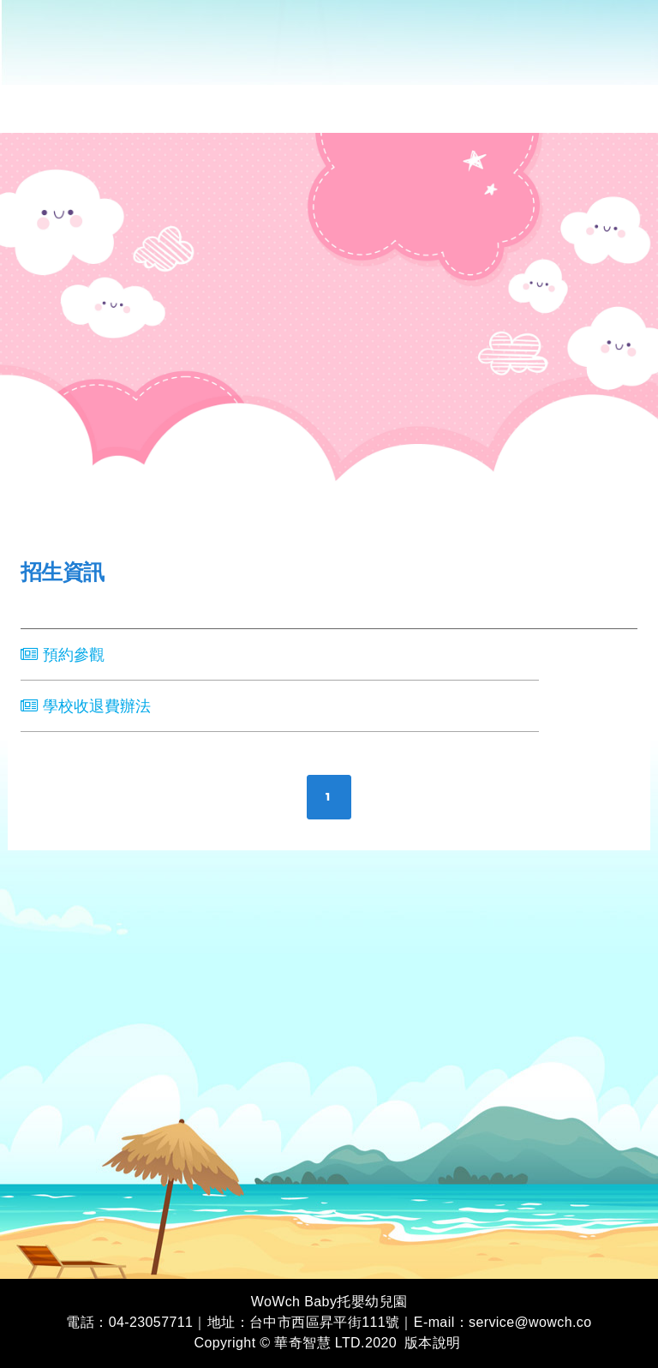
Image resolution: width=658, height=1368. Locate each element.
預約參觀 (63, 654)
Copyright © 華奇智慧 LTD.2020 (295, 1342)
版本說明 (432, 1342)
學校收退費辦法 (86, 706)
